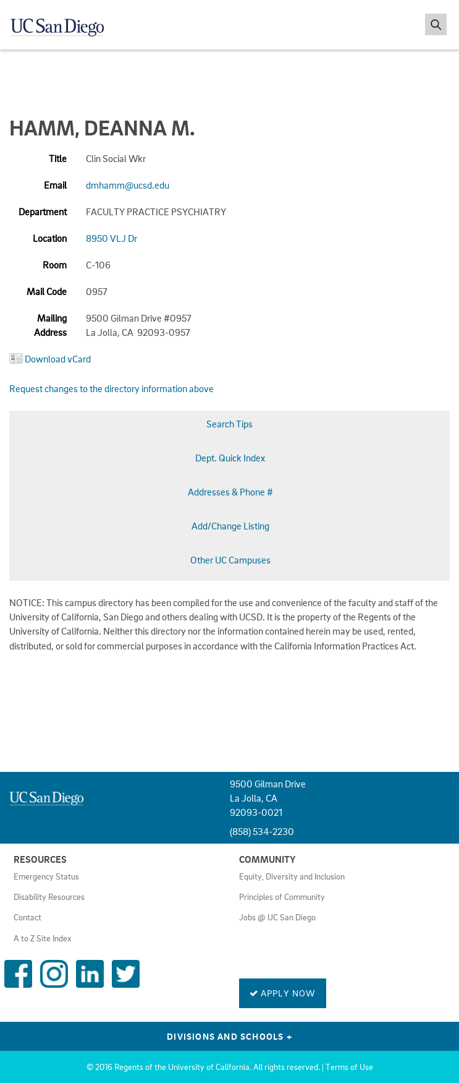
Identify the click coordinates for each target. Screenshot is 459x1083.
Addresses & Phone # (230, 492)
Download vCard (58, 359)
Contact (27, 917)
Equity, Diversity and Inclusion (292, 876)
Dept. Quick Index (230, 458)
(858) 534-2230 (262, 831)
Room (55, 265)
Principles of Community (282, 897)
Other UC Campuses (230, 560)
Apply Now (282, 992)
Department (43, 211)
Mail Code (47, 291)
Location (50, 238)
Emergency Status (46, 876)
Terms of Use (349, 1067)
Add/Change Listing (230, 526)
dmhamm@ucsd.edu (127, 185)
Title (58, 158)
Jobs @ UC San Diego (277, 917)
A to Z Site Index (42, 938)
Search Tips (229, 423)
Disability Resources (49, 897)
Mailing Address (50, 325)
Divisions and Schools (229, 1036)
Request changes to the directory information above (111, 388)
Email (55, 185)
